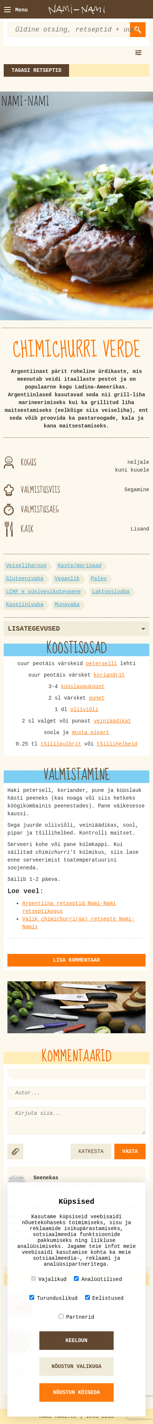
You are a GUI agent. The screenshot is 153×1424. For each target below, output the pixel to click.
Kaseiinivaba (24, 605)
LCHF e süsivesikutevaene (43, 592)
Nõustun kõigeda (76, 1392)
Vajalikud (49, 1279)
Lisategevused (76, 628)
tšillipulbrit (60, 744)
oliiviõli (84, 710)
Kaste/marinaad (80, 566)
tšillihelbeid (117, 744)
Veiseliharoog (26, 566)
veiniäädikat (112, 721)
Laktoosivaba (111, 592)
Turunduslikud (53, 1298)
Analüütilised (98, 1279)
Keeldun (77, 1341)
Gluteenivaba (24, 579)
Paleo (99, 579)
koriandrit (109, 675)
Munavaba (67, 605)
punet (97, 698)
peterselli (101, 664)
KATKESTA (90, 1151)
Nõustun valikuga (76, 1367)
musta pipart (90, 733)
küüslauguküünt (83, 687)
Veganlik (67, 579)
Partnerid (76, 1317)
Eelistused (104, 1298)
